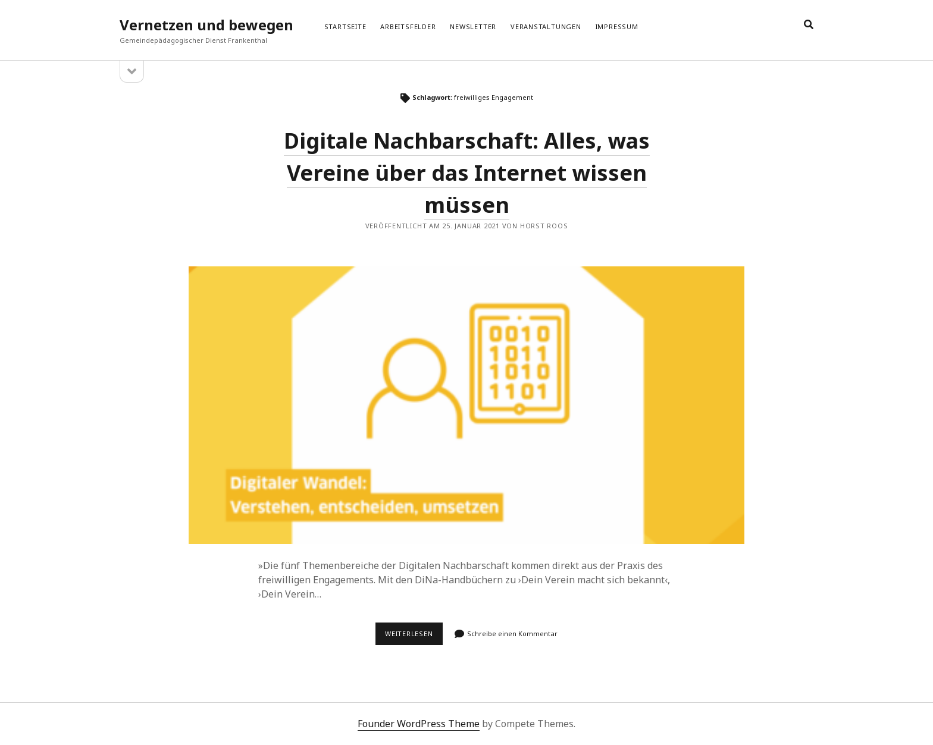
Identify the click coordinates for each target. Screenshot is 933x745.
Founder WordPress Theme (419, 723)
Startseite (345, 26)
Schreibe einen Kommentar (512, 633)
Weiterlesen (414, 636)
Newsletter (473, 26)
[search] (808, 25)
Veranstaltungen (546, 26)
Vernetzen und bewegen (206, 24)
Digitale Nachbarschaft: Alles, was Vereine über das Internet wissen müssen (467, 172)
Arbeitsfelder (408, 26)
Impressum (617, 26)
